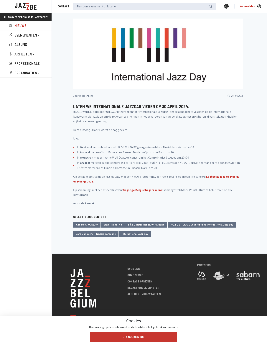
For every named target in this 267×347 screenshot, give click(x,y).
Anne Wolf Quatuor (87, 224)
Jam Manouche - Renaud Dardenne (96, 234)
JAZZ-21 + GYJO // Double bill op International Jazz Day (201, 224)
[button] (24, 35)
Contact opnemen (139, 281)
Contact (63, 6)
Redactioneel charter (143, 287)
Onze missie (135, 275)
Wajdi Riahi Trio (113, 224)
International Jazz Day (135, 234)
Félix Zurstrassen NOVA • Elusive (146, 224)
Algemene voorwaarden (144, 294)
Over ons (133, 268)
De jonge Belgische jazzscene (142, 190)
